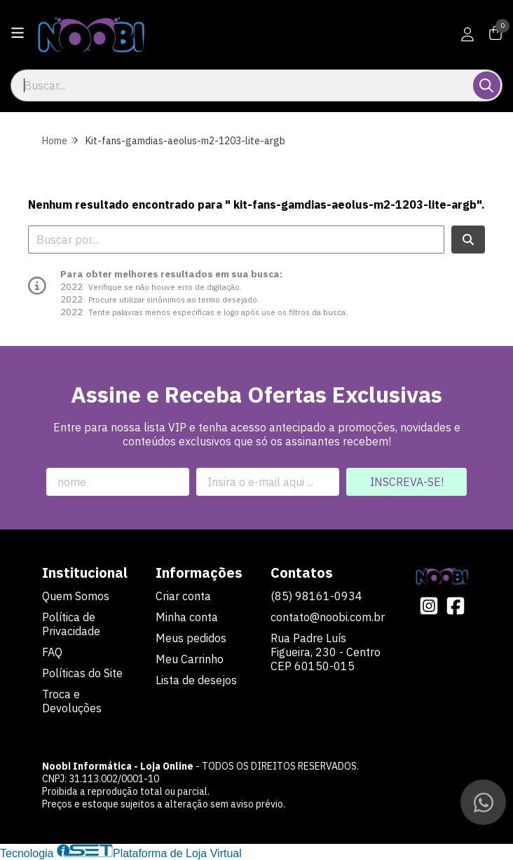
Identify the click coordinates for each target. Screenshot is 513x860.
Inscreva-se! (407, 482)
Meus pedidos (191, 638)
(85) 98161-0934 (316, 596)
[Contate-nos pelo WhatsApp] (483, 802)
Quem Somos (75, 596)
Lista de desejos (196, 680)
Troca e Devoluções (72, 701)
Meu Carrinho (190, 659)
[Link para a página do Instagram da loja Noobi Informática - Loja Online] (429, 606)
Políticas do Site (82, 673)
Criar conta (183, 596)
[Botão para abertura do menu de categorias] (18, 33)
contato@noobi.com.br (328, 617)
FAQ (52, 652)
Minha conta (187, 617)
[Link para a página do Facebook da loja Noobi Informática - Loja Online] (455, 606)
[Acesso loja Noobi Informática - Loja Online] (467, 34)
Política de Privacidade (71, 624)
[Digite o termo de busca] (243, 85)
